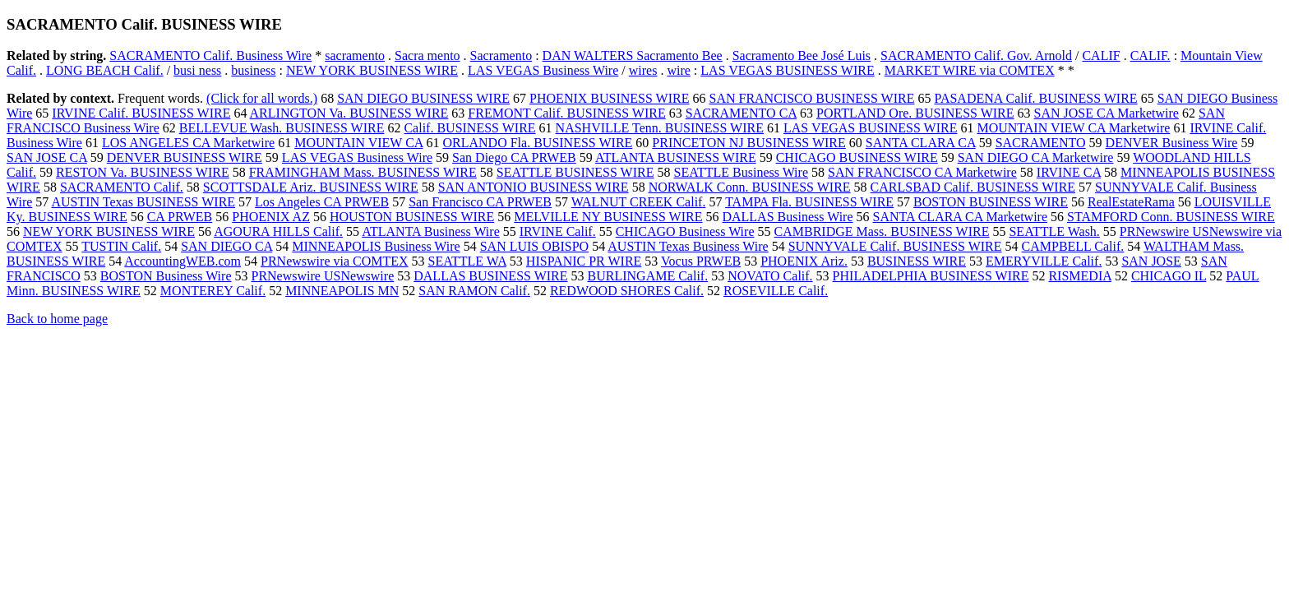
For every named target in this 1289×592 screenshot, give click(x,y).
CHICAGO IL (1168, 276)
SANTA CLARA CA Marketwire (960, 217)
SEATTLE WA (467, 261)
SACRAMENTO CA (741, 113)
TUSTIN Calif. (121, 246)
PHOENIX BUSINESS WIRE (609, 98)
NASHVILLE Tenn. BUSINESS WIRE (660, 128)
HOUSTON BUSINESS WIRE (412, 217)
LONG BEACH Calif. (105, 70)
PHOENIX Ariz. (804, 261)
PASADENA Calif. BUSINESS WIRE (1035, 98)
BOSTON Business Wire (166, 276)
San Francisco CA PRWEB (480, 202)
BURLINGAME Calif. (648, 276)
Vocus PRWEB (701, 261)
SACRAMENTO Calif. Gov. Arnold (976, 55)
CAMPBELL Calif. (1073, 246)
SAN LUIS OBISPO (534, 246)
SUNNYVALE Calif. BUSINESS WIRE (895, 246)
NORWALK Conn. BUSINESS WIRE (750, 187)
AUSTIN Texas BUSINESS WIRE (143, 202)
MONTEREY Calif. (213, 291)
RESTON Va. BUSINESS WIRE (142, 172)
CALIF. (1150, 55)
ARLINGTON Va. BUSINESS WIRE (349, 113)
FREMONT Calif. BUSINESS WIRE (566, 113)
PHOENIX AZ (271, 217)
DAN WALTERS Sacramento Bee (633, 55)
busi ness (197, 70)
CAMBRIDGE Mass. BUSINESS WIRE (882, 231)
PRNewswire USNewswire (322, 276)
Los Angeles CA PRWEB (322, 202)
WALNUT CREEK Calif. (638, 202)
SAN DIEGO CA (226, 246)
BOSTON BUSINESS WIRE (990, 202)
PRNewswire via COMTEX (335, 261)
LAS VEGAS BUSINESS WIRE (787, 70)
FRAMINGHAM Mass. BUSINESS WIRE (363, 172)
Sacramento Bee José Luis (801, 55)
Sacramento (501, 55)
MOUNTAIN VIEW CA (358, 143)
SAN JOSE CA (47, 157)
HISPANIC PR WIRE (583, 261)
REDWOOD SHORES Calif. (627, 291)
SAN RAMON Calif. (474, 291)
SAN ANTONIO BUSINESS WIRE (533, 187)
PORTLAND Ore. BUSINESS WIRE (915, 113)
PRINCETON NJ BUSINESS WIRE (748, 143)
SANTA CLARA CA (921, 143)
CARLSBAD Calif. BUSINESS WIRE (973, 187)
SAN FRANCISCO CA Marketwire (922, 172)
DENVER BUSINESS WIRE (184, 157)
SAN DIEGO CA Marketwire (1036, 157)
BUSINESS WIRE (916, 261)
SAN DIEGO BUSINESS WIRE (423, 98)
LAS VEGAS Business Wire (543, 70)
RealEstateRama (1131, 202)
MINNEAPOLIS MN (342, 291)
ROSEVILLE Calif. (775, 291)
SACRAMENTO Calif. (121, 187)
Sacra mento (427, 55)
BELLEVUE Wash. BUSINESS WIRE (282, 128)
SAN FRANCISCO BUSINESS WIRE (811, 98)
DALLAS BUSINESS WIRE (490, 276)
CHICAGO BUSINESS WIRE (857, 157)
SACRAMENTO (1041, 143)
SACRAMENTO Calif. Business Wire (210, 55)
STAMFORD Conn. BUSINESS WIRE (1171, 217)
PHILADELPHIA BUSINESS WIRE (931, 276)
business (253, 70)
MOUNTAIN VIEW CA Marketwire (1073, 128)
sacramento (355, 55)
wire (678, 70)
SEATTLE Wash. (1054, 231)
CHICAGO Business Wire (685, 231)
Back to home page (57, 319)
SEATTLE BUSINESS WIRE (575, 172)
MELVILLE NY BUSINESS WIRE (608, 217)
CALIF (1101, 55)
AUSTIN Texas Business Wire (688, 246)
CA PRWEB (180, 217)
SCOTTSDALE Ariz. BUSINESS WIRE (310, 187)
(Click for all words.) (261, 98)
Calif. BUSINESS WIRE (469, 128)
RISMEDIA (1079, 276)
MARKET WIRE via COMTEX (970, 70)
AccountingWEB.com (182, 261)
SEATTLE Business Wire (741, 172)
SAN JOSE (1150, 261)
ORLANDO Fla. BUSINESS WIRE (538, 143)
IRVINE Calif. (558, 231)
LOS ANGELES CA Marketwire (188, 143)
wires (643, 70)
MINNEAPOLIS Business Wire (376, 246)
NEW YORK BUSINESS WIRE (372, 70)
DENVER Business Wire (1172, 143)
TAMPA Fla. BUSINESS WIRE (809, 202)
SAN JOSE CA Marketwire (1106, 113)
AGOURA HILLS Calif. (278, 231)
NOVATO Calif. (770, 276)
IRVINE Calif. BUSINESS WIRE (141, 113)
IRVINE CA (1069, 172)
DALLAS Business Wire (787, 217)
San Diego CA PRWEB (514, 157)
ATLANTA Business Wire (431, 231)
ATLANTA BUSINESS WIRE (675, 157)
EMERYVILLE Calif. (1044, 261)
